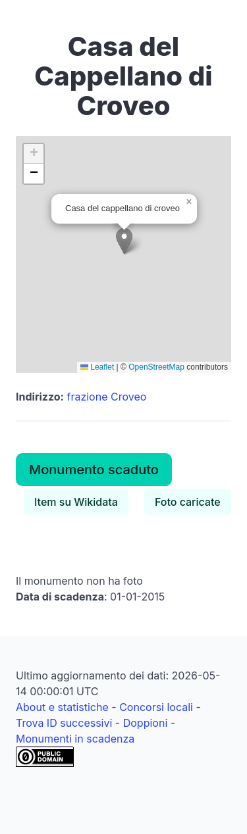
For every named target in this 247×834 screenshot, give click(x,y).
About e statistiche (62, 707)
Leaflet (97, 367)
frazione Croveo (106, 396)
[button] (124, 241)
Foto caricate (188, 501)
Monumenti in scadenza (75, 738)
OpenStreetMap (156, 367)
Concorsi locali (156, 707)
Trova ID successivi (64, 722)
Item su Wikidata (76, 501)
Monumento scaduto (94, 470)
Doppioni (145, 722)
